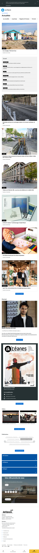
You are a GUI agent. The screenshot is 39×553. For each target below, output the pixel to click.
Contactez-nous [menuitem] (5, 517)
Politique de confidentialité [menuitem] (18, 531)
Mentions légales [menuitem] (10, 531)
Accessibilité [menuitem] (4, 531)
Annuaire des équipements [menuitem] (7, 525)
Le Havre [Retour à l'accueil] (6, 10)
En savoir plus (8, 5)
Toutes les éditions (19, 403)
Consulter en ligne (9, 394)
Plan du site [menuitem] (25, 531)
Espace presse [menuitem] (5, 519)
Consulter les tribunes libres (11, 398)
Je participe (14, 18)
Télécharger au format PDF (10, 396)
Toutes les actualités (19, 293)
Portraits (34, 18)
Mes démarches (34, 551)
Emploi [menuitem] (4, 527)
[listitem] (10, 417)
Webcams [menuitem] (4, 523)
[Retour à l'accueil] (19, 498)
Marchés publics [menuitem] (5, 521)
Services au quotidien (13, 551)
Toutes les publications (19, 437)
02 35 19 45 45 (8, 505)
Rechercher (24, 551)
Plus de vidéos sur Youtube (19, 429)
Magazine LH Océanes (24, 18)
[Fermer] (38, 1)
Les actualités (6, 18)
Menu (3, 551)
